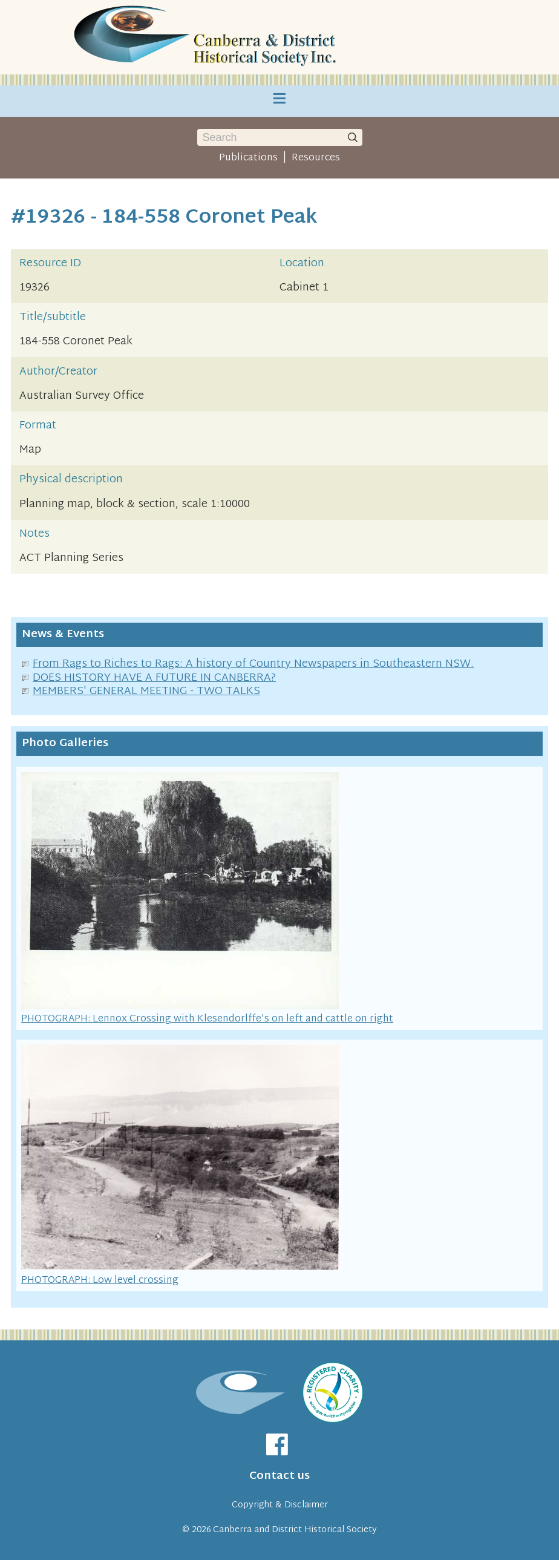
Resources (316, 158)
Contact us (279, 1476)
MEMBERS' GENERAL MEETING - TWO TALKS (146, 691)
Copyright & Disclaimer (280, 1505)
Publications (248, 158)
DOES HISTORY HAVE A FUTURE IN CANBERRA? (154, 678)
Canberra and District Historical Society (295, 1530)
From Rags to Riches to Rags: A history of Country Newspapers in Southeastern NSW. (253, 664)
